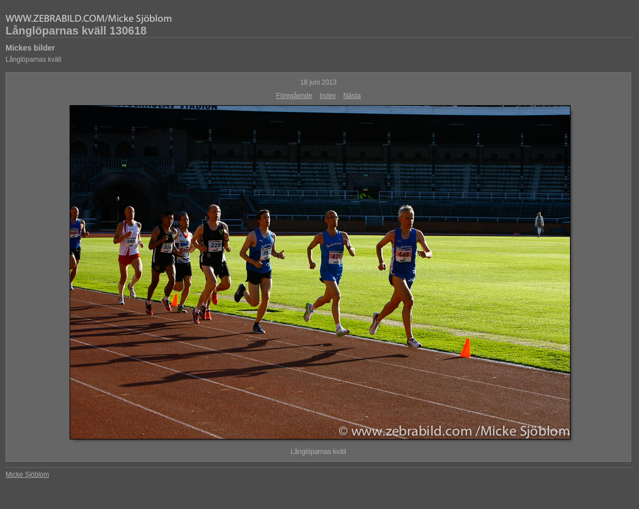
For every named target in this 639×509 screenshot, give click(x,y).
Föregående (294, 96)
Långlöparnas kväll (33, 59)
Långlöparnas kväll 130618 (76, 30)
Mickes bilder (30, 47)
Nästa (352, 96)
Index (328, 96)
